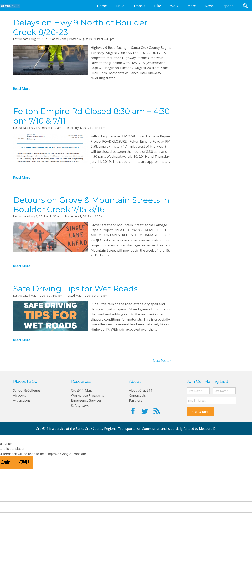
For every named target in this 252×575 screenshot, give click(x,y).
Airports (19, 395)
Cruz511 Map (81, 390)
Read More (21, 88)
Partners (135, 400)
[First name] (198, 390)
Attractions (21, 400)
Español (228, 5)
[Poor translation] (23, 462)
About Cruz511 (141, 390)
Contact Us (137, 395)
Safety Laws (80, 405)
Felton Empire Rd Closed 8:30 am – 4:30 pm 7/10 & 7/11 (91, 116)
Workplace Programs (87, 395)
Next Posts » (162, 360)
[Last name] (224, 390)
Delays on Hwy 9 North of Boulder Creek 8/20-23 (80, 27)
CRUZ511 (10, 6)
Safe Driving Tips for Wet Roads (75, 288)
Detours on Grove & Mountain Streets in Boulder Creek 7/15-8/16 (91, 204)
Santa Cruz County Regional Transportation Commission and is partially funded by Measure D (146, 428)
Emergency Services (86, 400)
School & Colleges (26, 390)
